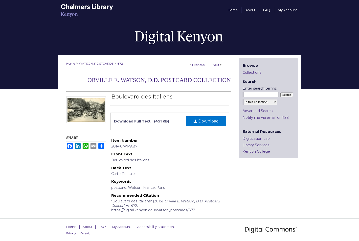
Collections (252, 72)
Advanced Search (258, 111)
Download (206, 121)
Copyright (87, 233)
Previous (198, 65)
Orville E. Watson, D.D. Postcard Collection (159, 80)
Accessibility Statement (156, 227)
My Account (121, 227)
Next (216, 65)
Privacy (71, 233)
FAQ (102, 227)
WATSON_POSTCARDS (96, 63)
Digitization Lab (256, 138)
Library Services (256, 145)
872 (120, 63)
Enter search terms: (260, 88)
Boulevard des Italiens (142, 96)
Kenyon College (256, 151)
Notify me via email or (266, 117)
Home (70, 63)
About (87, 227)
